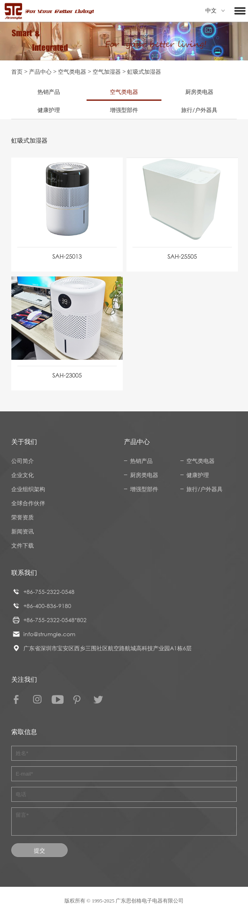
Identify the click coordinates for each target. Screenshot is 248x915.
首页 (17, 71)
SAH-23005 (67, 375)
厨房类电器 (199, 91)
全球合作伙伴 (28, 503)
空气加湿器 (107, 71)
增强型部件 (124, 109)
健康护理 (48, 109)
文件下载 (22, 545)
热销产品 (48, 91)
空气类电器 (72, 71)
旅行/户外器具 (199, 109)
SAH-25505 (182, 256)
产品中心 (40, 71)
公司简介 (22, 460)
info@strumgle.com (49, 634)
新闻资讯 (22, 531)
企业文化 (22, 474)
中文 (215, 11)
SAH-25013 (67, 256)
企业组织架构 (28, 489)
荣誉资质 (22, 517)
